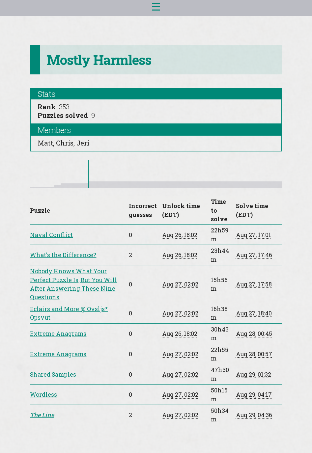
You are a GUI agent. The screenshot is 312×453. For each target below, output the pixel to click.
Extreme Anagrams (58, 333)
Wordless (43, 394)
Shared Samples (53, 374)
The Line (42, 415)
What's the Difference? (63, 255)
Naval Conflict (51, 235)
